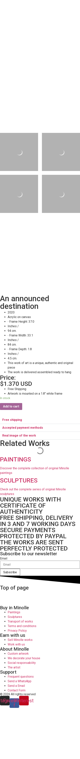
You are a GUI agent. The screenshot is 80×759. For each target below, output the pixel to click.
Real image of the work (19, 435)
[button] (40, 420)
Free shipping (12, 420)
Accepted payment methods (22, 427)
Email (3, 558)
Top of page (14, 588)
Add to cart (11, 406)
